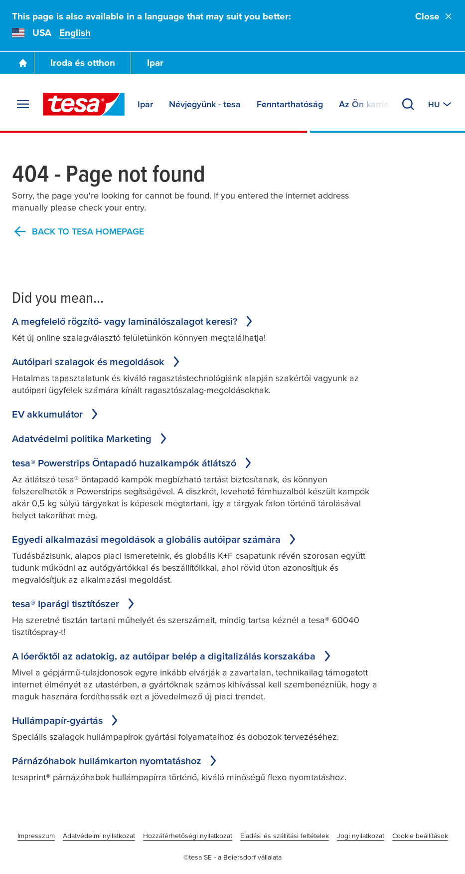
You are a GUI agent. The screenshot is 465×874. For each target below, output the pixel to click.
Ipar (155, 62)
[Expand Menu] (23, 104)
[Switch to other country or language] (440, 104)
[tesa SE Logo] (84, 104)
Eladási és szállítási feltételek (284, 836)
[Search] (408, 104)
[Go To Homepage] (23, 63)
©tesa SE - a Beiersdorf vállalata (232, 857)
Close (434, 16)
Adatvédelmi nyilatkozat (99, 836)
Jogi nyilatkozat (360, 836)
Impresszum (36, 836)
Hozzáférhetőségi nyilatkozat (187, 836)
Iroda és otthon (82, 62)
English (75, 32)
